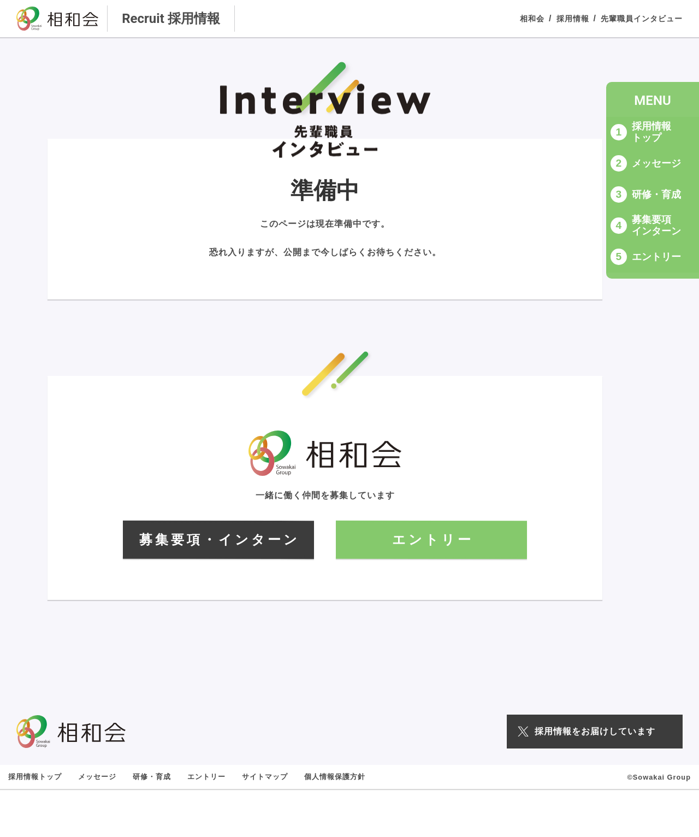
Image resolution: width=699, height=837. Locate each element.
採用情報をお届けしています (586, 731)
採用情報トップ (651, 132)
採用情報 (572, 18)
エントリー (656, 257)
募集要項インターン (656, 225)
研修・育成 (656, 194)
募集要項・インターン (219, 539)
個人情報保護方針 (334, 777)
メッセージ (656, 163)
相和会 (532, 18)
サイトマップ (265, 777)
